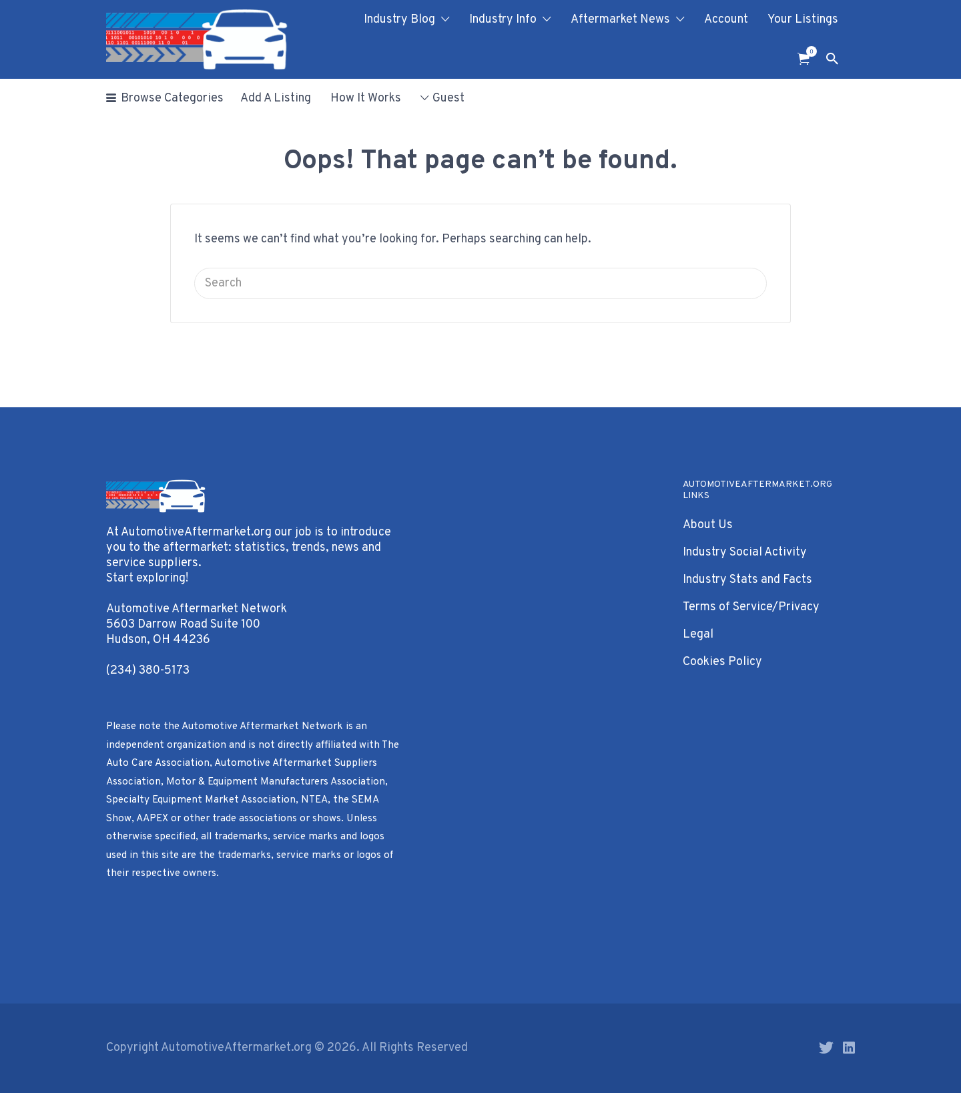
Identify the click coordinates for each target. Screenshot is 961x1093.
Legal (698, 634)
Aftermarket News (620, 19)
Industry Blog (399, 19)
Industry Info (503, 19)
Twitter (826, 1048)
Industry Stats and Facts (747, 580)
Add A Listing (275, 98)
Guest (448, 98)
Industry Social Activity (745, 552)
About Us (708, 525)
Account (726, 19)
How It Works (365, 98)
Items (808, 51)
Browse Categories (172, 98)
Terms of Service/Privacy (751, 607)
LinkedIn (849, 1048)
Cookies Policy (722, 662)
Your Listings (802, 19)
